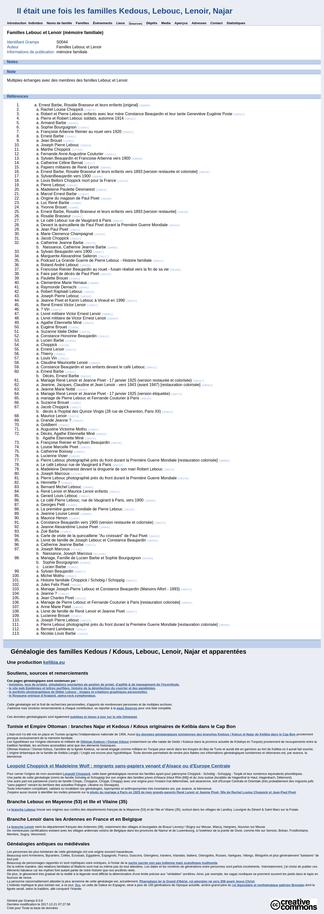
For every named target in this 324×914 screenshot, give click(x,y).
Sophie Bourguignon (65, 127)
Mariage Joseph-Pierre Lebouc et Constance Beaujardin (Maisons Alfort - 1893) (116, 589)
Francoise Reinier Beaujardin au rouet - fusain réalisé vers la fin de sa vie (111, 269)
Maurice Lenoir (60, 416)
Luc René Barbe (61, 203)
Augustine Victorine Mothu (70, 429)
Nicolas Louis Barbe (64, 633)
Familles (82, 23)
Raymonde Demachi (65, 287)
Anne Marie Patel (62, 607)
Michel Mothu (58, 576)
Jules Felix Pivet (61, 584)
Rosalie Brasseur (62, 216)
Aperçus (181, 23)
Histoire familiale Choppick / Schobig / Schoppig (89, 580)
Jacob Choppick (61, 238)
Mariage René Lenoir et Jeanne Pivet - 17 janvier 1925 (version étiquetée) (111, 394)
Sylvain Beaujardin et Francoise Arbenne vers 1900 (92, 158)
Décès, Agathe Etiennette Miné (74, 433)
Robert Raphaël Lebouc (68, 291)
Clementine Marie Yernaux (70, 282)
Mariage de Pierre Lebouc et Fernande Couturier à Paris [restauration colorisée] (117, 602)
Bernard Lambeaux (64, 629)
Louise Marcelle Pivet (65, 447)
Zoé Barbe (56, 531)
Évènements (102, 23)
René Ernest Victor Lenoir (69, 305)
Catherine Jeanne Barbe (68, 243)
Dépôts (151, 23)
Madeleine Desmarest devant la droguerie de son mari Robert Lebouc (108, 469)
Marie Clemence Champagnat (73, 234)
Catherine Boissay (63, 451)
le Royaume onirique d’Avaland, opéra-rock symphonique (52, 695)
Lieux (120, 23)
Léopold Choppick (76, 774)
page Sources (127, 708)
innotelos (16, 684)
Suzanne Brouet (61, 402)
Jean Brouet (57, 140)
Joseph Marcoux (61, 473)
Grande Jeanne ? (62, 420)
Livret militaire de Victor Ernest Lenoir (80, 318)
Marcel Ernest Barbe (65, 194)
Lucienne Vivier (60, 456)
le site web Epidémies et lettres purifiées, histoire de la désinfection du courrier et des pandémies (82, 688)
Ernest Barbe (58, 136)
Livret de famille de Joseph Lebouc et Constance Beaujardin (99, 540)
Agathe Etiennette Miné (67, 322)
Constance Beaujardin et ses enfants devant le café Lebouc (99, 367)
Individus (35, 23)
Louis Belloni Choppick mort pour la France (84, 180)
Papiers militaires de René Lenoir (76, 167)
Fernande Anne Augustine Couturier (78, 154)
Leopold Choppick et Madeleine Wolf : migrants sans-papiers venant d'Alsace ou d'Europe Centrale (118, 765)
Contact (216, 23)
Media (166, 23)
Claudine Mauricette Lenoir (70, 362)
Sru (77, 885)
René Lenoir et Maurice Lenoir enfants (80, 491)
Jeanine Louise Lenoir (66, 513)
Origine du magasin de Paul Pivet (76, 198)
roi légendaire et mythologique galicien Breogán (268, 885)
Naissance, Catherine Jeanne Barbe (80, 247)
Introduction (16, 23)
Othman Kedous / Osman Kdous (105, 742)
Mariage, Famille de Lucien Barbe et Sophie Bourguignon (97, 558)
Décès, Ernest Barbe (67, 376)
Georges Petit (59, 505)
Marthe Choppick (62, 149)
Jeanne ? (55, 593)
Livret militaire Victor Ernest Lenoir (77, 314)
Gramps (29, 900)
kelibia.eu (54, 662)
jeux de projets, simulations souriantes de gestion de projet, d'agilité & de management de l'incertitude (102, 684)
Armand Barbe (59, 123)
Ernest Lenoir (58, 349)
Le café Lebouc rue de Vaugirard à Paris (82, 220)
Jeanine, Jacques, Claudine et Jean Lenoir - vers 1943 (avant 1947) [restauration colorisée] (127, 385)
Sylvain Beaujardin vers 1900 (72, 251)
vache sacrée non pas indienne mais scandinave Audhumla (172, 863)
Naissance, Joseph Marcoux (74, 553)
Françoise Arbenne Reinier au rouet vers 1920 (87, 132)
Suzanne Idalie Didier (65, 331)
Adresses (199, 23)
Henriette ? (56, 482)
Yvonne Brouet (60, 207)
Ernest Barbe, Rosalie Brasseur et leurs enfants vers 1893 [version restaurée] (115, 211)
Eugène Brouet (60, 327)
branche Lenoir (22, 827)
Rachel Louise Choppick (68, 109)
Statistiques (236, 23)
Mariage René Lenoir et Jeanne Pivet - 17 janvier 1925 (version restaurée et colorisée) (122, 380)
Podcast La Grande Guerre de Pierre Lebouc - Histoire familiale (102, 260)
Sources (135, 23)
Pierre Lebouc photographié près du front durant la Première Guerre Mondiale (115, 478)
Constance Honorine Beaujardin (75, 336)
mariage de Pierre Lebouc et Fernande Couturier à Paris (96, 398)
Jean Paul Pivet (60, 229)
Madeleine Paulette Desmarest (74, 189)
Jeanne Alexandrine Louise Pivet (75, 527)
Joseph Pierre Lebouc (66, 145)
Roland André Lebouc (66, 265)
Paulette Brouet (60, 278)
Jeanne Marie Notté (64, 389)
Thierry (53, 354)
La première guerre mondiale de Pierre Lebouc (88, 509)
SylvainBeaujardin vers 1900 (72, 176)
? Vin (51, 309)
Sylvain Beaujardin (63, 571)
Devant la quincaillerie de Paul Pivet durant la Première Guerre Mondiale (110, 225)
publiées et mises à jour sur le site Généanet (103, 717)
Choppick (55, 345)
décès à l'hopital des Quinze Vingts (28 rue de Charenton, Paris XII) (108, 411)
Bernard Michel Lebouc (67, 487)
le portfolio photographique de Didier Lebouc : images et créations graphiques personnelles (78, 692)
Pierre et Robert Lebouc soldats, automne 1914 (88, 118)
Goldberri (55, 425)
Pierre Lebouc (59, 185)
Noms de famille (59, 23)
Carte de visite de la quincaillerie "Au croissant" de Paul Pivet (100, 536)
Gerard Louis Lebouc (65, 496)
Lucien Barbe (58, 340)
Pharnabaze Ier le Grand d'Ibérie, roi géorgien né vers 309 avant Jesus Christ (196, 881)
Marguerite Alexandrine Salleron (75, 256)
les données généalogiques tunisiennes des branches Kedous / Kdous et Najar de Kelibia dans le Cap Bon (216, 734)
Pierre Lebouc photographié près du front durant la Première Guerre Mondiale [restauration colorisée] (135, 460)
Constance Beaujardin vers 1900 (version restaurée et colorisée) (103, 522)
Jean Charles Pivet (63, 598)
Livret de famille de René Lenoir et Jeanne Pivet (89, 611)
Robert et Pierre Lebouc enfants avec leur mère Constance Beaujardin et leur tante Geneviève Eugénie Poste (143, 114)
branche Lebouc (23, 809)
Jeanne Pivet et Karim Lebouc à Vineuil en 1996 (89, 300)
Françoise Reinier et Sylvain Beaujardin (81, 442)
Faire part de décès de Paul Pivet (76, 274)
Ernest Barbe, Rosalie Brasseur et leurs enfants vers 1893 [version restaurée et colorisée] (125, 171)
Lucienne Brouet (61, 616)
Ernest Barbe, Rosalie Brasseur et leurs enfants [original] (94, 105)
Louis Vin (55, 358)
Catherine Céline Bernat (68, 163)
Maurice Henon (60, 518)
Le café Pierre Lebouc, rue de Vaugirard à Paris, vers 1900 (98, 500)
